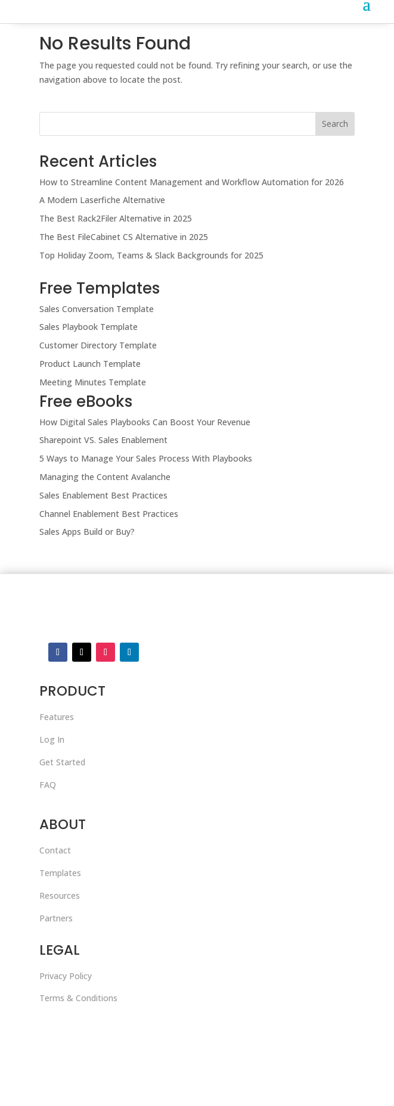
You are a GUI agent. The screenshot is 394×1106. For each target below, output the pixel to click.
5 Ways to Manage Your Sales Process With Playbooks (145, 458)
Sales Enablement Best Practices (103, 495)
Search (335, 123)
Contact (55, 850)
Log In (51, 739)
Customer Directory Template (98, 345)
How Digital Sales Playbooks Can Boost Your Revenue (144, 422)
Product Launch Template (90, 363)
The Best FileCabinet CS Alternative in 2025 (123, 236)
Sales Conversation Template (96, 308)
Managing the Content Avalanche (104, 476)
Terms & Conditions (78, 998)
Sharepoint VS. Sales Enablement (103, 439)
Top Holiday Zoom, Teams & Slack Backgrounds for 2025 (151, 255)
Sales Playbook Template (88, 326)
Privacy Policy (65, 976)
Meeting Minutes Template (92, 382)
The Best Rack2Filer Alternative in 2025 (115, 218)
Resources (59, 895)
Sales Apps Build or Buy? (87, 531)
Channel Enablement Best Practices (108, 513)
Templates (60, 872)
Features (56, 716)
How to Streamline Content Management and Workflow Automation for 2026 (191, 182)
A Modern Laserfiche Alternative (102, 199)
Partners (56, 918)
